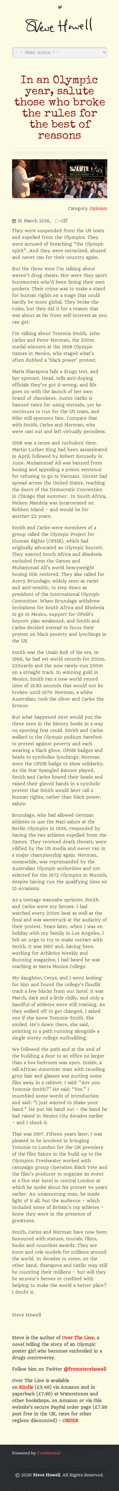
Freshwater (49, 1453)
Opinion (98, 208)
